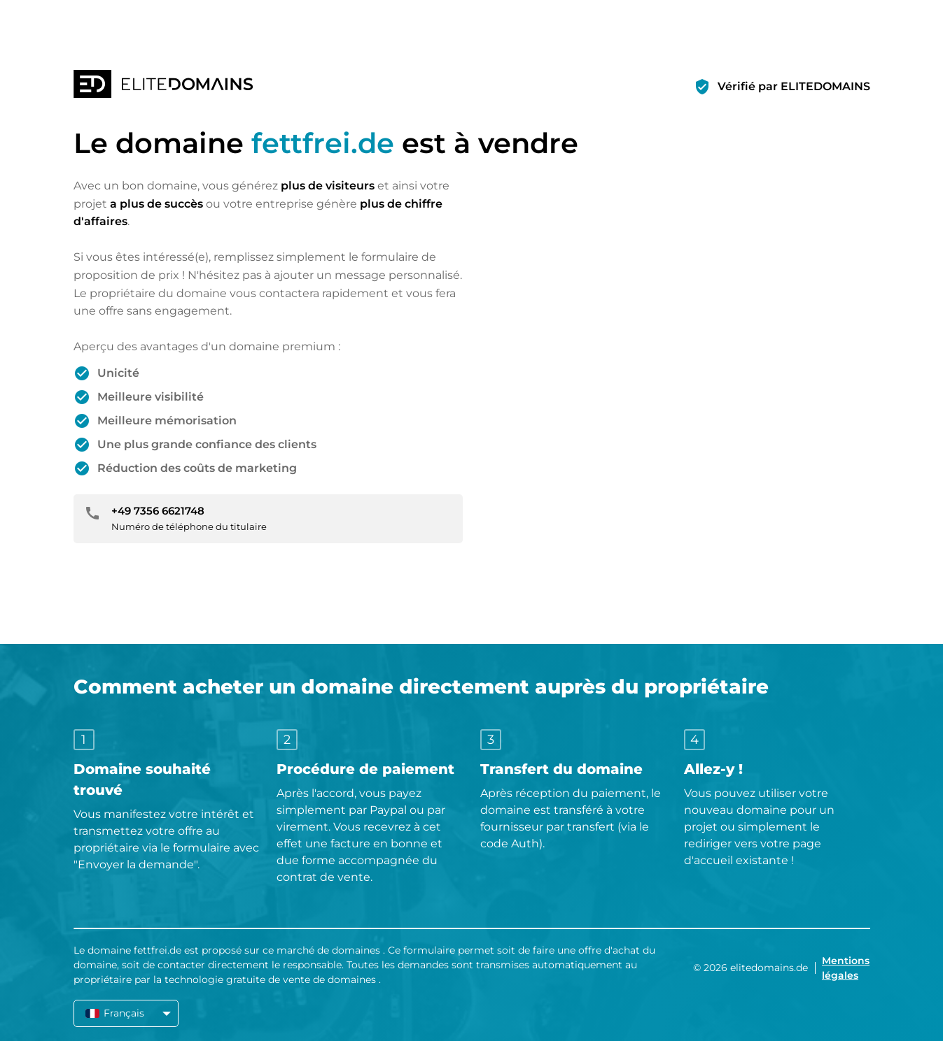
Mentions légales (845, 968)
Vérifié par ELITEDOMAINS (794, 86)
